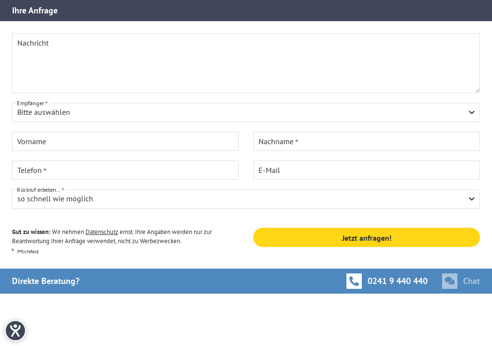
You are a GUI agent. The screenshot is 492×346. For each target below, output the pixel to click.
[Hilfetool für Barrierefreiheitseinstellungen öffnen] (15, 330)
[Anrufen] (387, 281)
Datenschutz (102, 232)
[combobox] (246, 112)
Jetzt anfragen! (367, 238)
